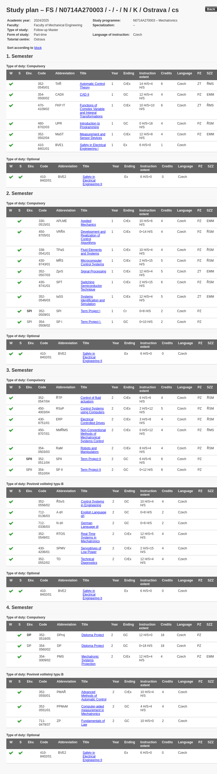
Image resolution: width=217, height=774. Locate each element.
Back (211, 9)
